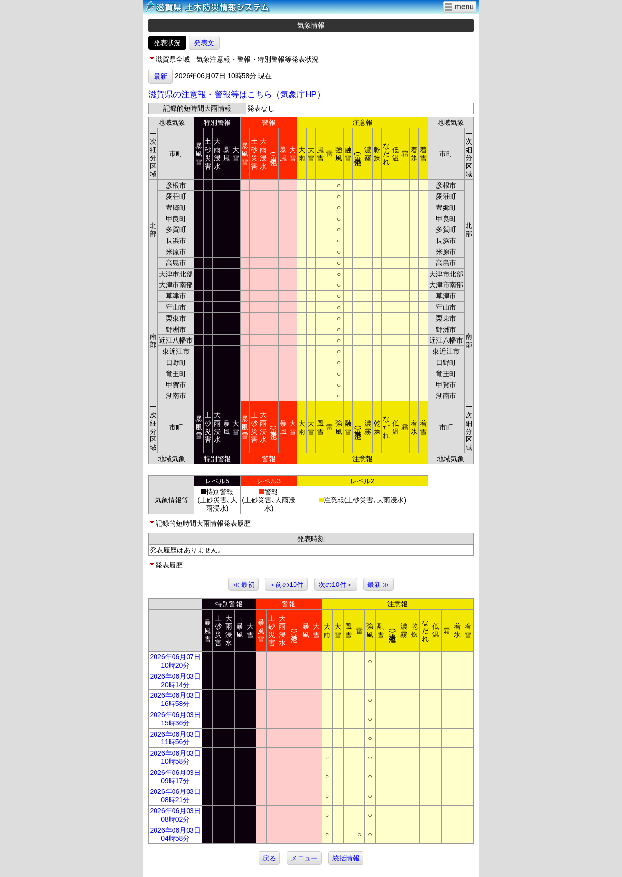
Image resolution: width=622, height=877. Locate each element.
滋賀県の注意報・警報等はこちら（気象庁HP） (236, 94)
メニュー (304, 858)
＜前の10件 (286, 584)
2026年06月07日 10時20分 (175, 661)
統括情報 (346, 858)
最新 (160, 76)
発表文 (204, 43)
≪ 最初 (243, 584)
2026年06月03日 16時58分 (175, 699)
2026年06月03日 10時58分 (175, 757)
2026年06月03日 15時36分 (175, 719)
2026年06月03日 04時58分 (175, 834)
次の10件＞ (335, 584)
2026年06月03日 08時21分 (175, 796)
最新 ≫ (378, 584)
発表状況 (167, 43)
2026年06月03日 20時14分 (175, 680)
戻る (269, 858)
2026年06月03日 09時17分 (175, 777)
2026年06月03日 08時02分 (175, 815)
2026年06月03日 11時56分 (175, 738)
